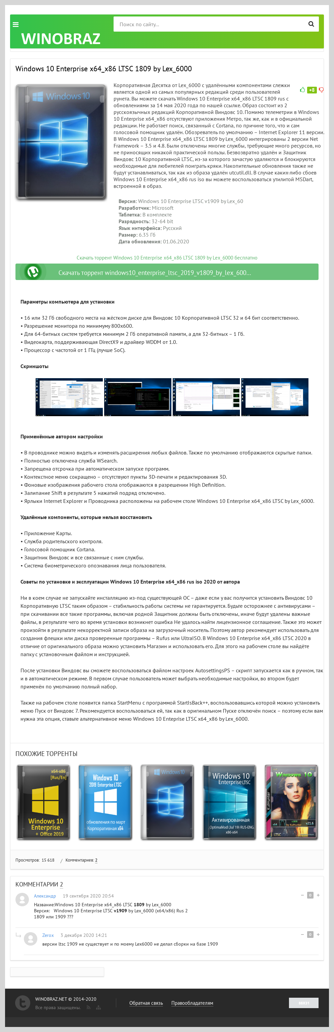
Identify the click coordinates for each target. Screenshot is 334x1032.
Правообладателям (192, 1003)
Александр (45, 896)
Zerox (48, 935)
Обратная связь (146, 1003)
